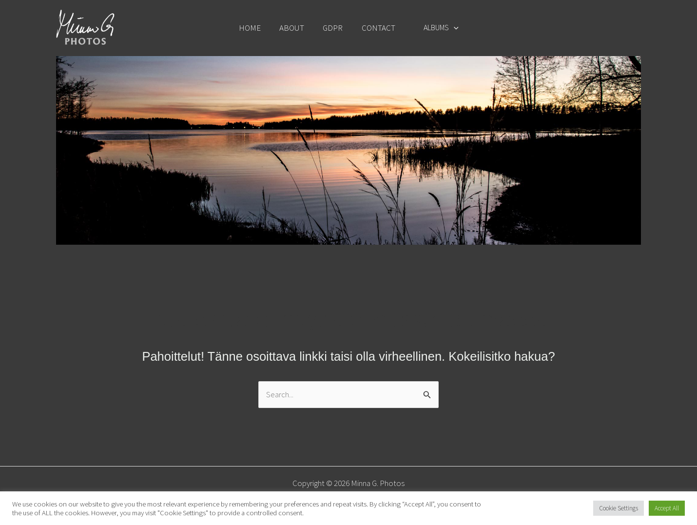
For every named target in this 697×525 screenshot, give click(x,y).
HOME (254, 27)
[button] (449, 27)
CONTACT (376, 27)
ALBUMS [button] (436, 27)
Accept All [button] (667, 508)
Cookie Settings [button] (618, 508)
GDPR (333, 27)
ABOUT (294, 27)
